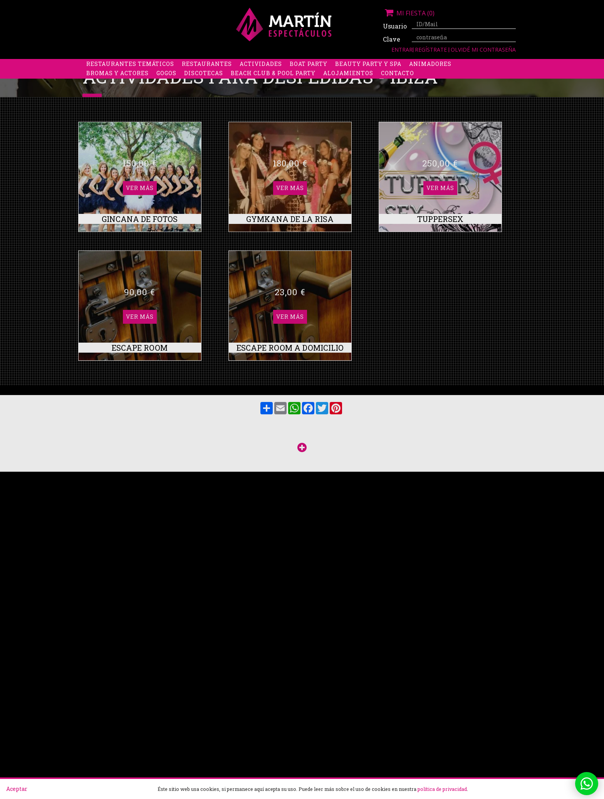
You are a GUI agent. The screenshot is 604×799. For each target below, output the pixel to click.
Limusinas (448, 64)
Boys (374, 64)
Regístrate (431, 49)
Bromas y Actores (117, 82)
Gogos (166, 82)
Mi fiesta (409, 13)
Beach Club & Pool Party (273, 82)
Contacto (397, 82)
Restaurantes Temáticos (130, 73)
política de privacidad (442, 789)
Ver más (140, 206)
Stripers (342, 64)
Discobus (406, 64)
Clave (391, 39)
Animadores (430, 73)
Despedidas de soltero (211, 64)
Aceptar (16, 788)
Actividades (261, 73)
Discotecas (203, 82)
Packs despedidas (288, 64)
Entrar (402, 49)
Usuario (394, 26)
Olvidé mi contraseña (483, 49)
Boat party (308, 73)
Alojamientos (348, 82)
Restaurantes (207, 73)
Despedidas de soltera (125, 64)
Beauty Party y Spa (368, 73)
